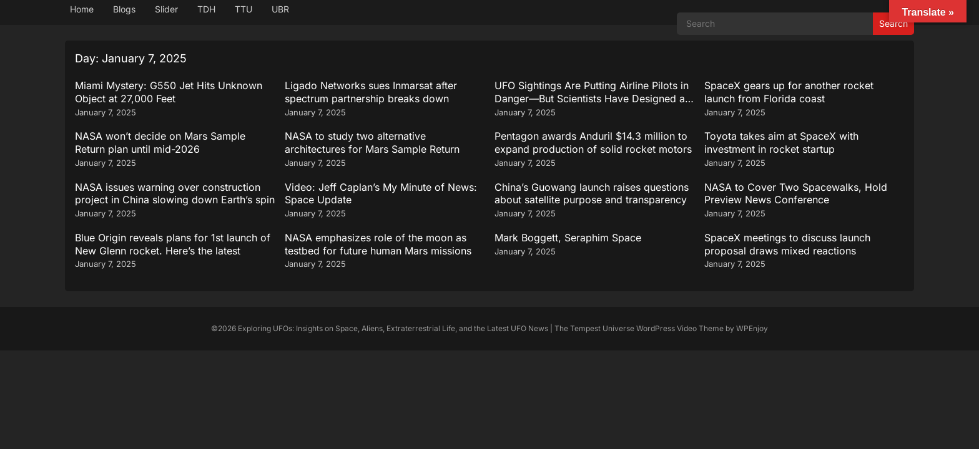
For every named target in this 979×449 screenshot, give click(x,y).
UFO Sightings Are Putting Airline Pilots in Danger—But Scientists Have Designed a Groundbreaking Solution (591, 98)
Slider (166, 9)
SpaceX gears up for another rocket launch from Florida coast (788, 92)
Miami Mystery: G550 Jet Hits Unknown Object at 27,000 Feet (168, 92)
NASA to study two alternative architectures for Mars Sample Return (372, 142)
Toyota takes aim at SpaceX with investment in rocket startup (781, 142)
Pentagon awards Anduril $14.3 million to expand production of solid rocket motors (593, 142)
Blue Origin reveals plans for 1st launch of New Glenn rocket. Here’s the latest (172, 244)
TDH (206, 9)
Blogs (124, 9)
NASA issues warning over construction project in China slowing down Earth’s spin (175, 193)
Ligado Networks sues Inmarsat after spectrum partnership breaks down (371, 92)
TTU (243, 9)
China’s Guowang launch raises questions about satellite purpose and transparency (591, 193)
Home (82, 9)
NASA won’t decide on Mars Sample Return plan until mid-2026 (160, 142)
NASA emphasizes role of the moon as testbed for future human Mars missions (378, 244)
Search (893, 23)
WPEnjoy (752, 328)
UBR (280, 9)
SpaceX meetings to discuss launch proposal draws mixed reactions (787, 244)
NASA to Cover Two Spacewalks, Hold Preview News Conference (795, 193)
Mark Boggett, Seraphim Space (567, 237)
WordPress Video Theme (680, 328)
